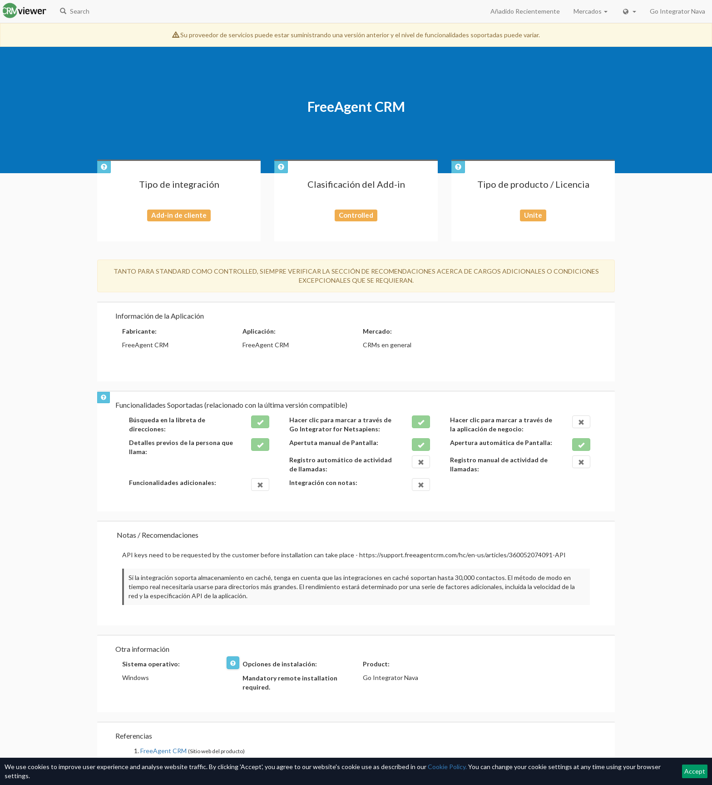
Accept (694, 771)
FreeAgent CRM (163, 751)
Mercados (591, 11)
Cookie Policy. (447, 766)
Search (74, 11)
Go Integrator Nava (677, 11)
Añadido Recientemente (525, 11)
